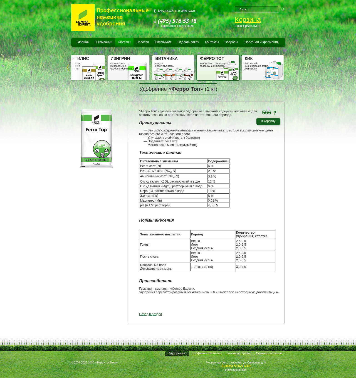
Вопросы (231, 42)
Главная (83, 42)
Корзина (248, 19)
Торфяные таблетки (206, 353)
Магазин (124, 42)
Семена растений (269, 353)
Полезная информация (262, 42)
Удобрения (177, 353)
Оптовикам (163, 42)
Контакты (212, 42)
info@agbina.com (236, 369)
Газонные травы (238, 353)
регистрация (188, 10)
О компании (103, 42)
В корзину (270, 122)
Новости (142, 42)
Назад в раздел (150, 314)
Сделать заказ (188, 42)
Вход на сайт (166, 10)
